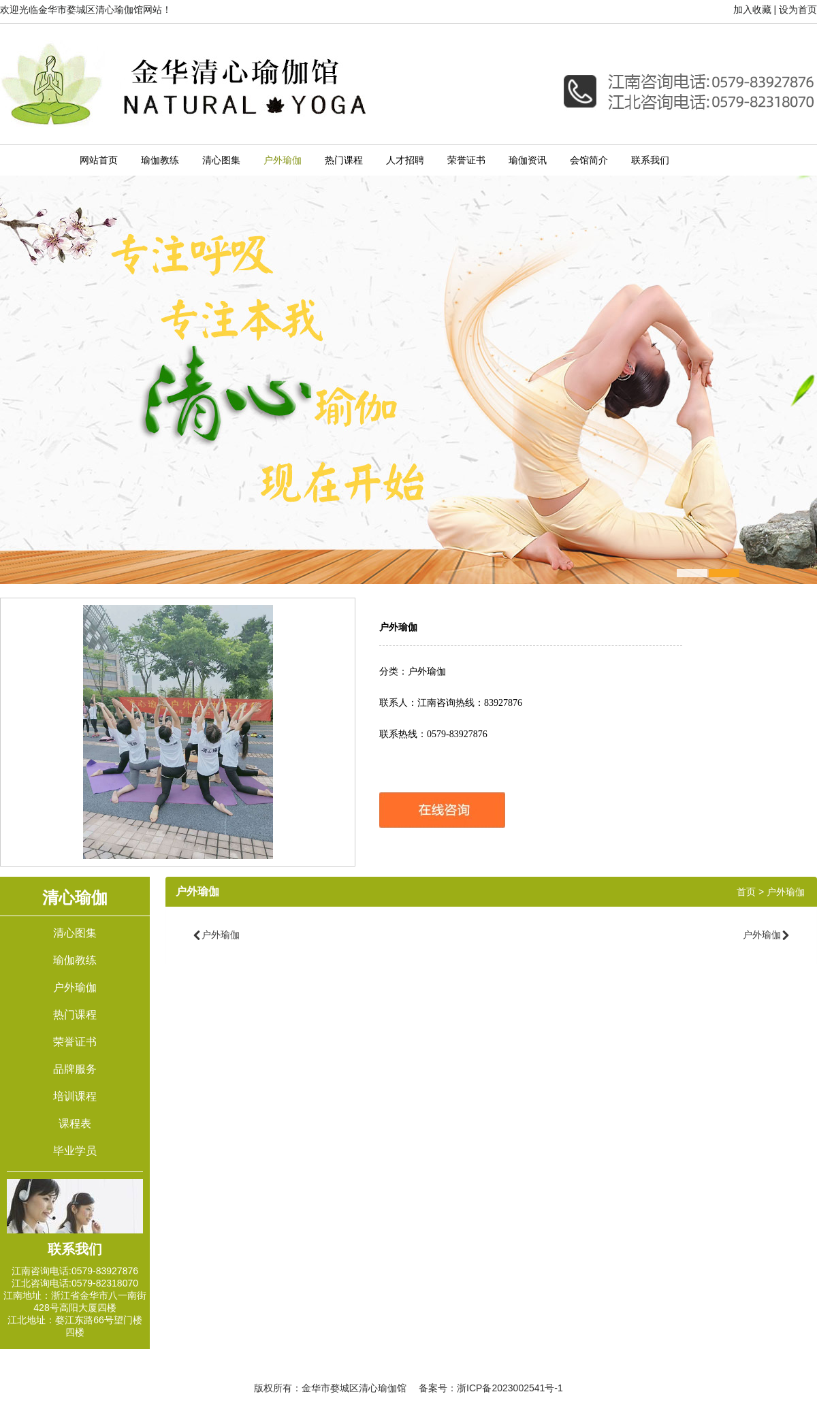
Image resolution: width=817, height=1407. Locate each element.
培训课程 (75, 1096)
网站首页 (99, 160)
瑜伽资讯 (528, 160)
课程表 (75, 1123)
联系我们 (650, 160)
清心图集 (221, 160)
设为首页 (798, 9)
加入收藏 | (755, 9)
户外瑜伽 (282, 160)
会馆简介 (589, 160)
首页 (746, 891)
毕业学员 (75, 1151)
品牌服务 (75, 1069)
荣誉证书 (466, 160)
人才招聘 (405, 160)
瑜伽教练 (160, 160)
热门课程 (344, 160)
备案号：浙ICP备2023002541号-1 (491, 1387)
